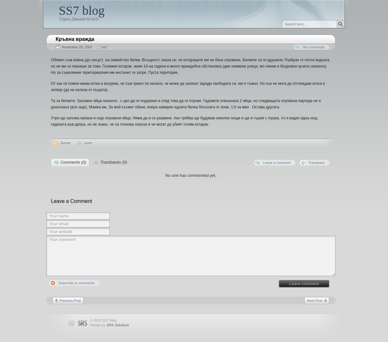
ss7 (104, 47)
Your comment (190, 256)
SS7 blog (82, 10)
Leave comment (304, 283)
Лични (65, 143)
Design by (109, 325)
